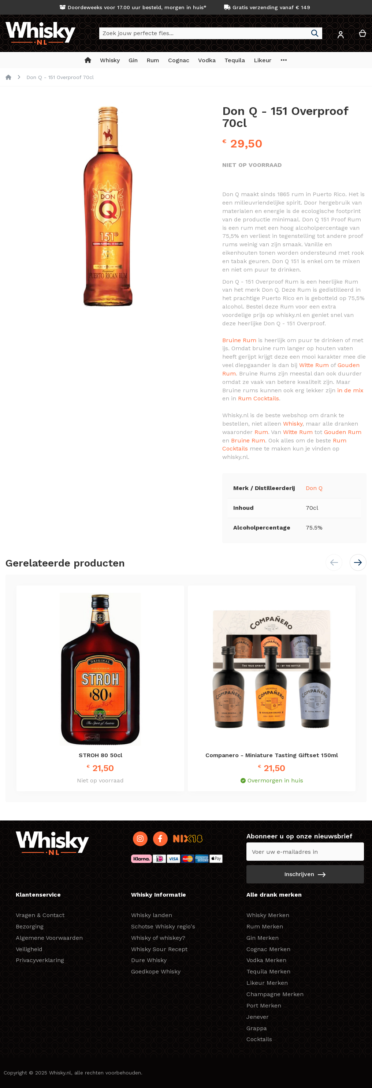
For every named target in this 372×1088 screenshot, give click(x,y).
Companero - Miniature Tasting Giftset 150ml (271, 755)
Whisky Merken (267, 915)
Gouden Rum (342, 432)
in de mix (350, 390)
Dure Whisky (149, 960)
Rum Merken (264, 926)
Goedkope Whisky (156, 971)
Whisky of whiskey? (158, 937)
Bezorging (30, 926)
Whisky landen (151, 915)
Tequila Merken (268, 971)
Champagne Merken (275, 994)
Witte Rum (314, 365)
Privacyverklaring (40, 960)
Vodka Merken (266, 960)
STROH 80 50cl (100, 755)
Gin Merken (262, 937)
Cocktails (259, 1039)
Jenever (257, 1016)
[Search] (315, 33)
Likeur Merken (267, 982)
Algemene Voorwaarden (49, 937)
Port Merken (263, 1005)
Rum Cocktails (258, 398)
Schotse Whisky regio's (163, 926)
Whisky (292, 423)
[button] (340, 36)
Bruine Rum (239, 340)
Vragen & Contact (40, 915)
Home (8, 77)
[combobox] (210, 33)
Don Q (314, 488)
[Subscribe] (305, 874)
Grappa (256, 1028)
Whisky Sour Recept (159, 949)
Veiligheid (29, 949)
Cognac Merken (268, 949)
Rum (261, 432)
